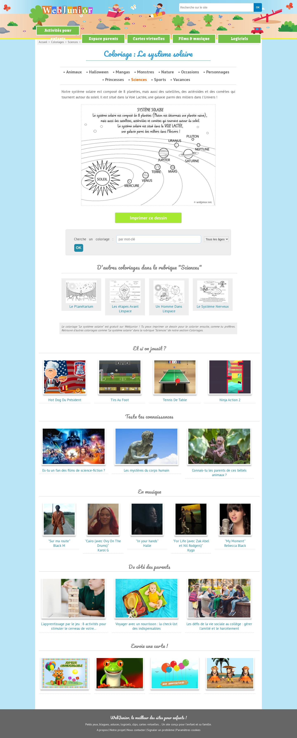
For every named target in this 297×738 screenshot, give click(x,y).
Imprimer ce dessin (148, 218)
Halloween (98, 72)
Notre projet (117, 730)
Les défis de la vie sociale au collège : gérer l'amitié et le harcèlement (219, 624)
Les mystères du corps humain (146, 468)
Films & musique (194, 38)
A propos (102, 730)
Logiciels (239, 38)
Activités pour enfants (58, 34)
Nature (167, 72)
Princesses (114, 79)
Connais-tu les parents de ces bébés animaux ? (219, 470)
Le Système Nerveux (213, 304)
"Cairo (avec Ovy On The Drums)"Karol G (103, 543)
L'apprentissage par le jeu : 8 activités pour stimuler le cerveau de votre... (73, 624)
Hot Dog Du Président (64, 397)
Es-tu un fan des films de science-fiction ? (74, 468)
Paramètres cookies (188, 730)
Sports (160, 79)
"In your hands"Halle (147, 541)
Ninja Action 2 (230, 397)
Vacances (181, 79)
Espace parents (103, 38)
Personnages (217, 72)
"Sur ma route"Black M (59, 541)
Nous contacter (136, 730)
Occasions (190, 72)
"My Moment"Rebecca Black (235, 541)
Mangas (123, 72)
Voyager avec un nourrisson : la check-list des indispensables (146, 624)
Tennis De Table (175, 397)
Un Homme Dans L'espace (168, 306)
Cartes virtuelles (149, 38)
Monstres (145, 72)
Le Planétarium (81, 304)
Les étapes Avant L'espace (125, 306)
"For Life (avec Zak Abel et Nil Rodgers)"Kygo (191, 543)
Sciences (139, 79)
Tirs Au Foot (119, 397)
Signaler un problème (160, 730)
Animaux (74, 72)
